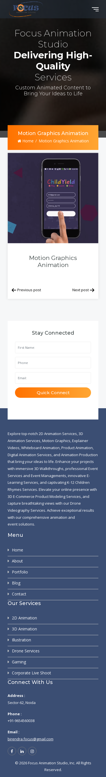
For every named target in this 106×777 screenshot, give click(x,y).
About (17, 561)
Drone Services (26, 651)
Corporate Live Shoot (31, 673)
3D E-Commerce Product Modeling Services (44, 496)
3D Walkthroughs (49, 468)
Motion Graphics (56, 440)
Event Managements (48, 475)
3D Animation (24, 629)
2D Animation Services (58, 433)
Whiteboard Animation (40, 447)
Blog (16, 583)
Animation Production (79, 454)
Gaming (19, 662)
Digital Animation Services (30, 454)
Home (26, 141)
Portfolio (20, 572)
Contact (19, 594)
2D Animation (24, 618)
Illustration (21, 640)
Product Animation (77, 447)
